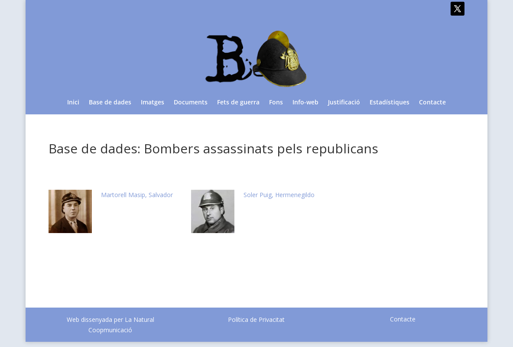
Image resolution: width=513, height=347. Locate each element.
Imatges (152, 102)
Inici (73, 102)
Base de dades (110, 102)
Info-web (305, 102)
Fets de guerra (238, 102)
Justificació (344, 102)
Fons (276, 102)
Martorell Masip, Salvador (137, 195)
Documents (191, 102)
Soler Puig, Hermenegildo (279, 195)
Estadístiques (389, 102)
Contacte (432, 102)
